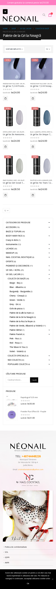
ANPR (7, 562)
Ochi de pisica (16, 308)
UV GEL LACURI (13, 274)
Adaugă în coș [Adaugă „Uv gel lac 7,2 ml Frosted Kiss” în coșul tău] (5, 98)
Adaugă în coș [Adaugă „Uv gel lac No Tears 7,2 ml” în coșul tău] (32, 195)
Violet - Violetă (16, 351)
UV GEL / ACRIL (13, 270)
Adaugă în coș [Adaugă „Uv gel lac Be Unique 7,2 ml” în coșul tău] (32, 146)
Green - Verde (16, 300)
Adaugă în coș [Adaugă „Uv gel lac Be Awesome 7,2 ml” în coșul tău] (5, 146)
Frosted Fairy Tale (9, 84)
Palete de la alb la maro (20, 312)
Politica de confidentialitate (16, 547)
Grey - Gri (19, 84)
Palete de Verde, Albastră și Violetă (26, 325)
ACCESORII (11, 227)
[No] (52, 579)
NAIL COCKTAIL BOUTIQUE (19, 257)
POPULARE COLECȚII (17, 364)
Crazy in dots (12, 240)
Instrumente (11, 244)
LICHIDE (10, 248)
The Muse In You (17, 347)
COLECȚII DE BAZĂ (17, 278)
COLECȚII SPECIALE (17, 355)
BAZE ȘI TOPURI (13, 231)
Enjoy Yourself (8, 180)
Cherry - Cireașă (17, 295)
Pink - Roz (14, 338)
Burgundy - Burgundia (20, 291)
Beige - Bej (15, 282)
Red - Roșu (15, 342)
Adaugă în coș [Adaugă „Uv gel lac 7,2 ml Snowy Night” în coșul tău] (32, 98)
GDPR (7, 557)
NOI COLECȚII (14, 360)
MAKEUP (10, 252)
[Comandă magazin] (15, 49)
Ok (28, 583)
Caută (34, 380)
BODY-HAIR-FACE (14, 235)
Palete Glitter (16, 330)
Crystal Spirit (7, 132)
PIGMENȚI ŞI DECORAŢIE (17, 265)
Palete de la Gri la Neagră (39, 180)
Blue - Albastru (35, 132)
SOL (6, 552)
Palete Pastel (16, 334)
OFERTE (9, 261)
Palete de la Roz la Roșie (21, 321)
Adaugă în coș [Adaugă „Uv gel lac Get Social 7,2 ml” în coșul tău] (5, 195)
